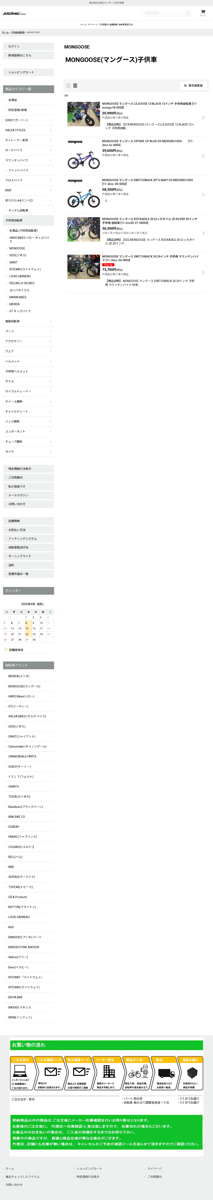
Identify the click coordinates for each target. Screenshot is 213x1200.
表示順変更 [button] (193, 89)
